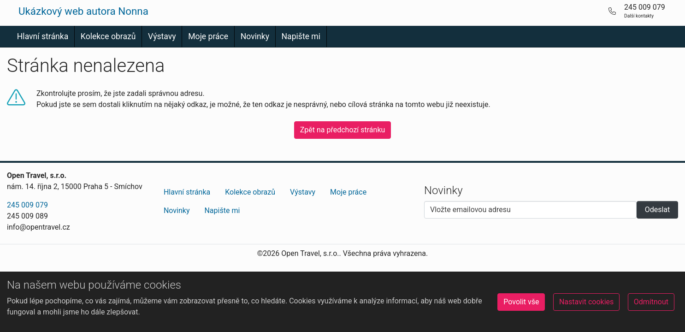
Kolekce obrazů (108, 36)
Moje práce (208, 36)
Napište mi (301, 36)
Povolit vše (521, 301)
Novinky (255, 36)
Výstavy (162, 36)
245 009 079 (27, 205)
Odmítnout (651, 301)
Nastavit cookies (586, 301)
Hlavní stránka (42, 36)
